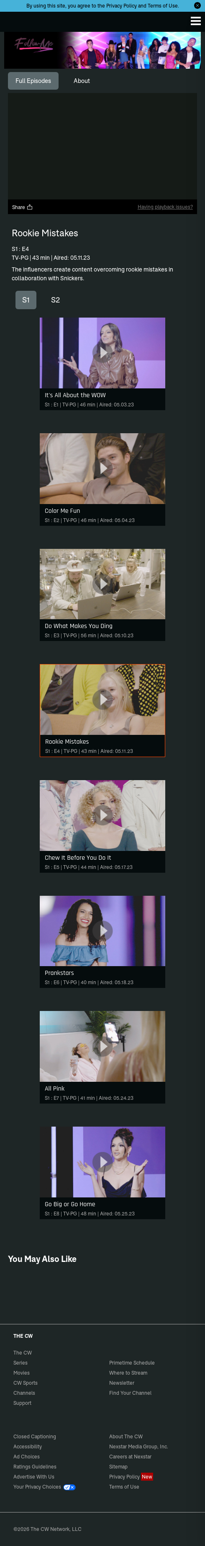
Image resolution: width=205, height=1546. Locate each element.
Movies (21, 1373)
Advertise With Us (33, 1477)
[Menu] (196, 21)
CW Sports (25, 1383)
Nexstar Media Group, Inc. (138, 1446)
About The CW (126, 1436)
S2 (55, 300)
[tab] (33, 81)
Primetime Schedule (132, 1363)
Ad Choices (26, 1456)
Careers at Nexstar (130, 1456)
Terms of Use (163, 6)
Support (22, 1403)
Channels (24, 1393)
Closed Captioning (34, 1436)
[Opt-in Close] (197, 5)
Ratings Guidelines (34, 1466)
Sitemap (118, 1466)
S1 (26, 300)
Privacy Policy (121, 6)
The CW (14, 19)
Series (20, 1363)
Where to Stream (128, 1373)
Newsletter (121, 1383)
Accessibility (27, 1446)
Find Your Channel (130, 1393)
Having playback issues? (165, 207)
